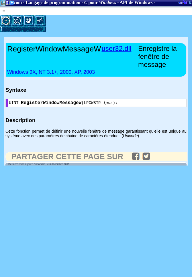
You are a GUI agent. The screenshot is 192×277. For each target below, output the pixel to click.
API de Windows (135, 2)
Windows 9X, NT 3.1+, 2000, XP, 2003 (51, 72)
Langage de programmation (53, 2)
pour (100, 2)
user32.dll (116, 48)
